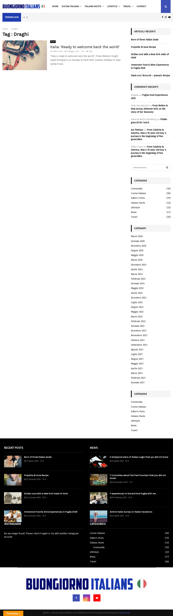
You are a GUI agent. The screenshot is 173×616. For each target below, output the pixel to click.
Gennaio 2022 (138, 326)
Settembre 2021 (139, 345)
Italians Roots (93, 6)
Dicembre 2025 (138, 245)
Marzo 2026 (137, 236)
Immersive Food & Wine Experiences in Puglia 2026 (50, 511)
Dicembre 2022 (138, 297)
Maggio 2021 (137, 363)
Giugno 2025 (137, 250)
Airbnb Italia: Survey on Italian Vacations (131, 511)
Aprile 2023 (137, 293)
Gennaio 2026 (138, 241)
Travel (127, 6)
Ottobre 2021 (138, 340)
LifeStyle (112, 6)
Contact (141, 6)
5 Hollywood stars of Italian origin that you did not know (139, 457)
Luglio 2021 (137, 354)
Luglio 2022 (137, 302)
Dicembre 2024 (138, 264)
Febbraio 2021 (138, 378)
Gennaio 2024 (138, 283)
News (53, 42)
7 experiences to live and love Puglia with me (133, 493)
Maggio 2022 (137, 311)
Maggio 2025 (137, 255)
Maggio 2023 (137, 288)
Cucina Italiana (70, 6)
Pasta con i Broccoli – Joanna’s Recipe (150, 75)
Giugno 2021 (137, 359)
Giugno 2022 (137, 307)
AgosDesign (125, 613)
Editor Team (58, 51)
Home (55, 6)
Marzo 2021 (137, 373)
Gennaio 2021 (138, 382)
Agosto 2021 (137, 349)
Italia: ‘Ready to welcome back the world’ (84, 47)
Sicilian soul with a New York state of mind (46, 493)
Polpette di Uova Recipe (143, 47)
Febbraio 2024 (138, 278)
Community (136, 188)
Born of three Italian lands (144, 39)
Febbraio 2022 (138, 321)
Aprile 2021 (137, 368)
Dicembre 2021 (138, 330)
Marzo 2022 (137, 316)
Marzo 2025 (137, 260)
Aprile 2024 (137, 269)
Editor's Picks (138, 198)
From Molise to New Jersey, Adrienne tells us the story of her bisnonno (149, 108)
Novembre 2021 (139, 335)
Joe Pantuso (137, 129)
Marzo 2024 (137, 274)
